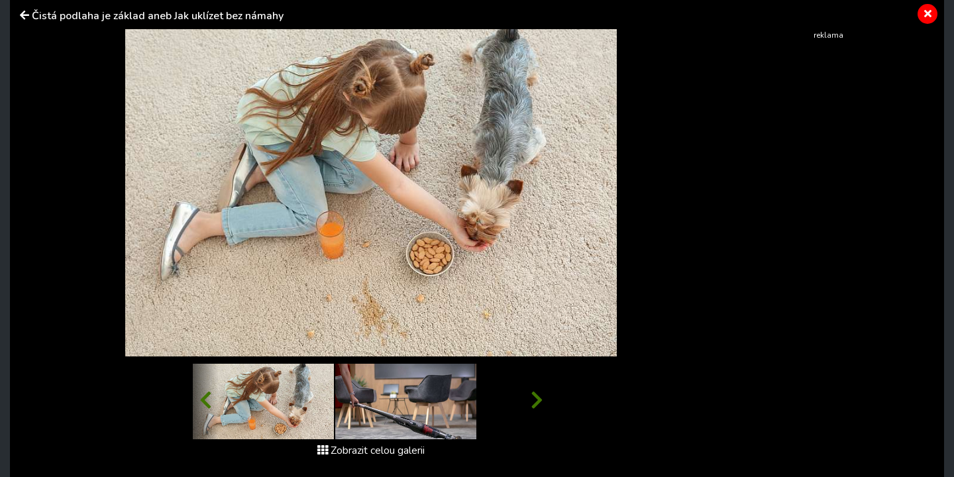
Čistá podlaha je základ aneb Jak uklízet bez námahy (158, 16)
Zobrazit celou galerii (371, 450)
